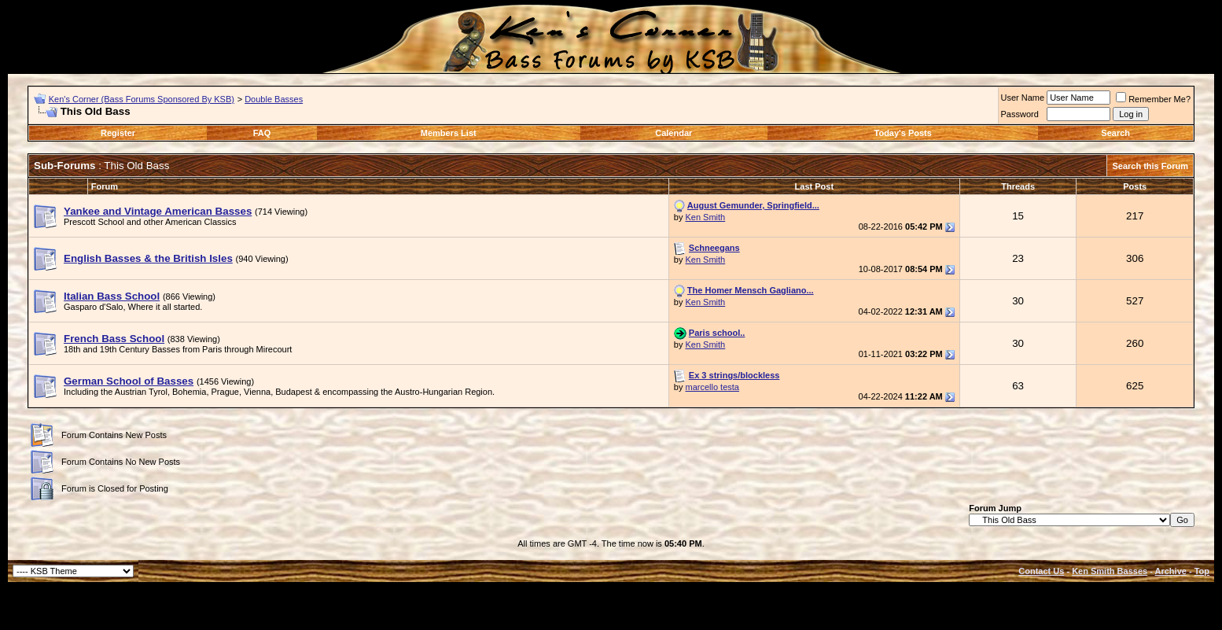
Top (1201, 571)
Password (1020, 114)
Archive (1171, 571)
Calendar (673, 133)
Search (1115, 133)
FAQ (262, 133)
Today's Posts (903, 133)
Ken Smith (705, 217)
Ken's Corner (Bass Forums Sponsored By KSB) (141, 99)
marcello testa (711, 387)
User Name (1023, 97)
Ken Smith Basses (1109, 571)
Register (118, 133)
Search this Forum (1150, 166)
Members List (449, 133)
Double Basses (274, 99)
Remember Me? (1153, 99)
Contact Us (1041, 571)
